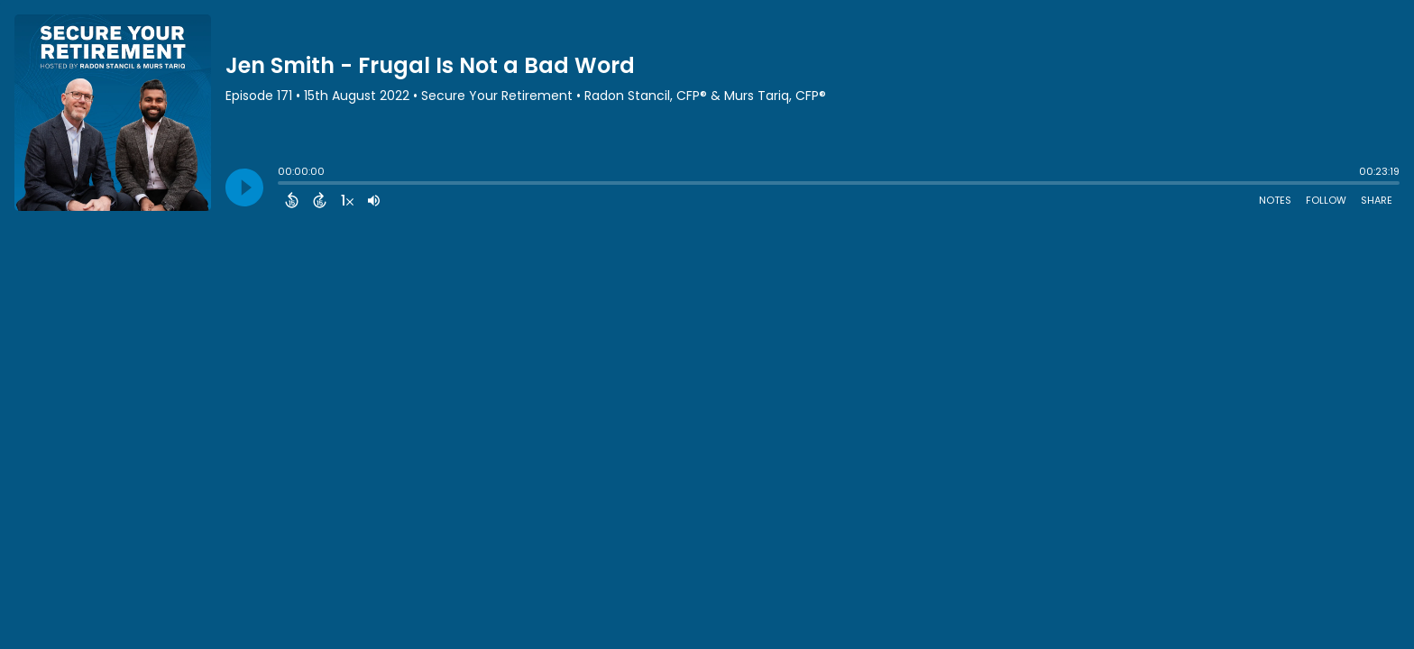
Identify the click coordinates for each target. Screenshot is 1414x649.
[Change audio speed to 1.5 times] (347, 200)
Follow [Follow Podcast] (1326, 200)
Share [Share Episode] (1376, 200)
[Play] (244, 187)
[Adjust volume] (374, 200)
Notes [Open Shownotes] (1275, 200)
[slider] (282, 185)
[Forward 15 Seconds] (320, 200)
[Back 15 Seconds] (292, 200)
